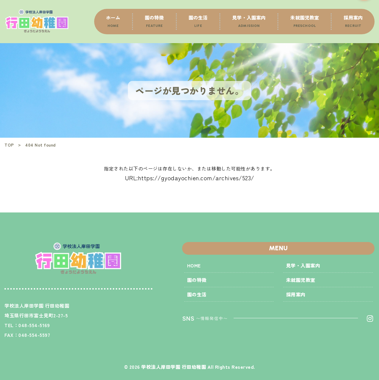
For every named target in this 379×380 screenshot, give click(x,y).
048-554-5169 (34, 325)
